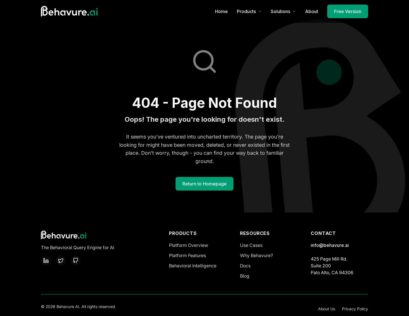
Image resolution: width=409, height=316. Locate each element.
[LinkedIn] (46, 260)
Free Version (347, 11)
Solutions (283, 11)
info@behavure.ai (330, 245)
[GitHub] (75, 260)
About (311, 11)
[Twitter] (61, 260)
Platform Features (187, 255)
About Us (326, 308)
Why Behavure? (256, 255)
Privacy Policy (355, 308)
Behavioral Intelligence (192, 266)
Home (221, 11)
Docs (245, 266)
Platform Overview (188, 245)
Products (249, 11)
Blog (244, 276)
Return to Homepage (204, 184)
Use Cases (251, 245)
